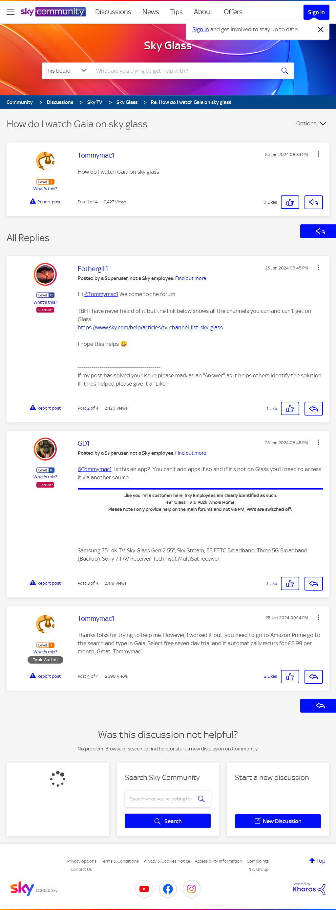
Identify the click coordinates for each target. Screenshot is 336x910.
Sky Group (259, 869)
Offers (233, 12)
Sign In (316, 12)
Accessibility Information (218, 861)
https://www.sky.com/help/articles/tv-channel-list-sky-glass (150, 327)
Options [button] (306, 123)
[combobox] (182, 71)
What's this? (45, 188)
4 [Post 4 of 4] (88, 676)
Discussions (113, 12)
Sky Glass (168, 45)
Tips (176, 12)
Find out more (190, 278)
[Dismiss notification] (321, 29)
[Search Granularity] (66, 71)
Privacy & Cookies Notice (166, 861)
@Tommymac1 (101, 294)
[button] (318, 154)
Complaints (258, 861)
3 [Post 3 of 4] (88, 583)
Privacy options (81, 861)
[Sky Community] (53, 12)
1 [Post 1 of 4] (88, 201)
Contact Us (81, 869)
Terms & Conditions (120, 861)
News (150, 12)
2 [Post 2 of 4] (88, 408)
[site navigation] (10, 11)
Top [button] (321, 860)
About (203, 12)
